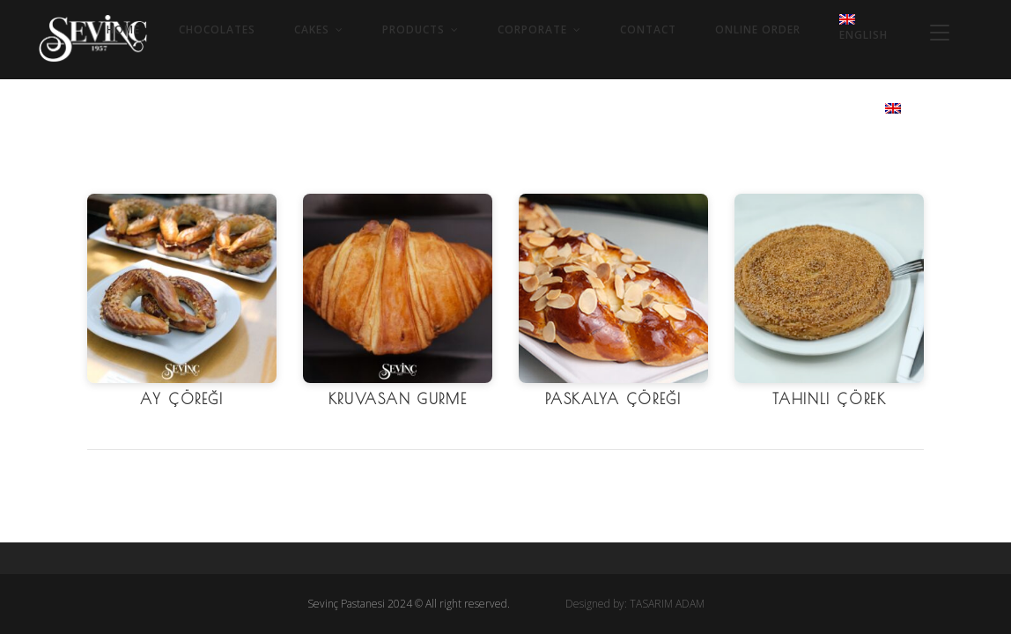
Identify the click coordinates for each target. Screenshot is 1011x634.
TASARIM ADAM (667, 603)
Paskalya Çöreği (613, 399)
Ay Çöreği (181, 399)
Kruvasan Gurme (397, 399)
